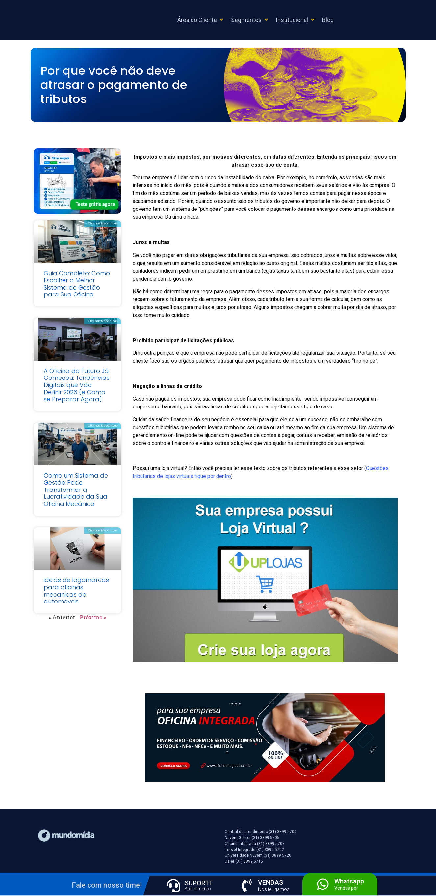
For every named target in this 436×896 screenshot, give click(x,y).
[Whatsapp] (322, 884)
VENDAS (270, 882)
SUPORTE (199, 883)
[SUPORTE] (173, 885)
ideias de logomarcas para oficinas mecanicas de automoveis (76, 590)
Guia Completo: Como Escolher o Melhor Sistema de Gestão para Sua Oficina (77, 284)
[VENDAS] (246, 885)
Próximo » (93, 617)
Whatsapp (349, 881)
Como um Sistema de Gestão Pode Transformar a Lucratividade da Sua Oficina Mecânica (76, 489)
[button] (201, 20)
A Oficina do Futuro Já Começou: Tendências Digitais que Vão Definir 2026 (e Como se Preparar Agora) (77, 385)
